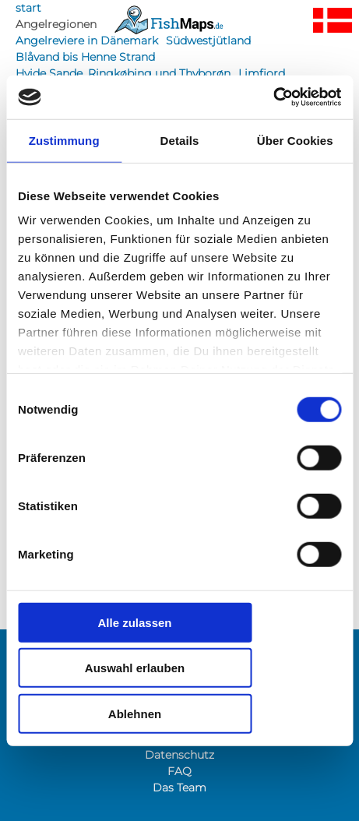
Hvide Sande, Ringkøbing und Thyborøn (123, 73)
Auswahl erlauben (135, 668)
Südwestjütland (208, 40)
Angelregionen (56, 24)
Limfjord (261, 73)
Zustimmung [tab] (64, 139)
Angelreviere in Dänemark (87, 40)
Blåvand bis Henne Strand (85, 57)
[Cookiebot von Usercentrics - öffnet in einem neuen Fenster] (273, 97)
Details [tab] (179, 139)
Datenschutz (179, 755)
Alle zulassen (134, 622)
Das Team (179, 787)
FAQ (179, 771)
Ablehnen (134, 713)
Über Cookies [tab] (295, 139)
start (28, 8)
